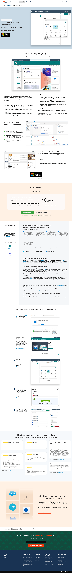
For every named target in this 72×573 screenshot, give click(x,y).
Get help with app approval (21, 348)
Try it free (63, 1)
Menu (67, 1)
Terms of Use (16, 571)
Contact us (5, 557)
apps (48, 178)
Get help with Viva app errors (21, 366)
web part (40, 290)
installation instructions (60, 285)
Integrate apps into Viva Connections (27, 560)
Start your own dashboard (44, 166)
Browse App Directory (44, 512)
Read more (8, 236)
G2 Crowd (10, 470)
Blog (31, 1)
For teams (16, 1)
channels (35, 260)
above (45, 269)
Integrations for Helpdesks (48, 561)
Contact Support (37, 557)
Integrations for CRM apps (48, 557)
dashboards (40, 154)
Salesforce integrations (61, 557)
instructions (57, 279)
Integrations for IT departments (49, 564)
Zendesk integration (60, 564)
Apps (7, 5)
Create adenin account (36, 545)
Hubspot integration (60, 560)
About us (36, 561)
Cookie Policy (11, 571)
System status (25, 571)
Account (58, 1)
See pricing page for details (42, 212)
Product (10, 1)
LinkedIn (10, 5)
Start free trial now (27, 212)
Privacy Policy (5, 571)
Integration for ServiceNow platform (62, 561)
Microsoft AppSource (61, 459)
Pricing (27, 1)
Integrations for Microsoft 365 (49, 558)
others (31, 278)
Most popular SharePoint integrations (28, 561)
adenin (42, 260)
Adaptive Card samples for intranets (27, 557)
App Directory (31, 252)
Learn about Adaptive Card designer (13, 143)
